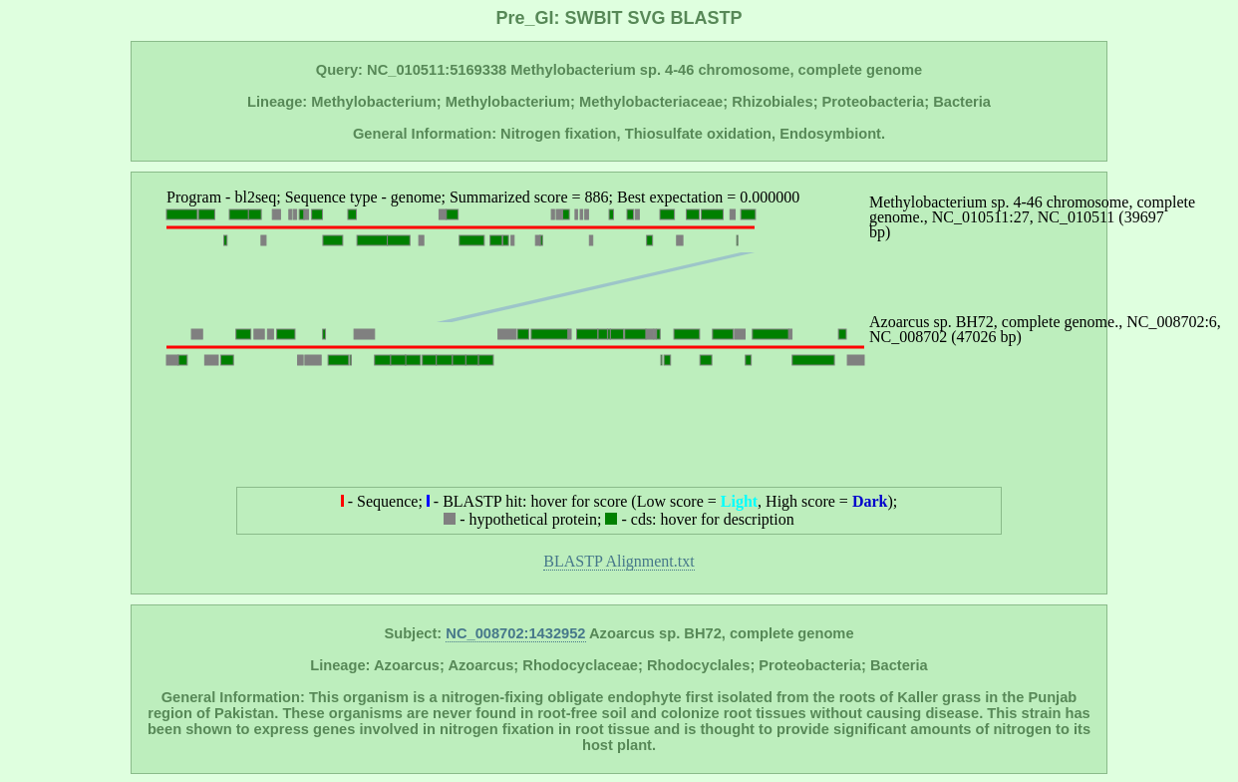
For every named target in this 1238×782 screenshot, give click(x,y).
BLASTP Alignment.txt (618, 561)
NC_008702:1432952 (515, 633)
